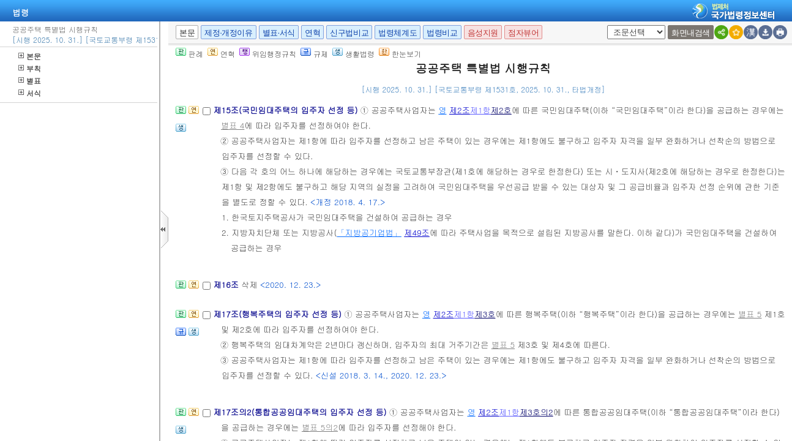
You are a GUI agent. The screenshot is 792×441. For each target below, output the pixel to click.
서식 (29, 93)
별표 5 (749, 314)
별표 (29, 80)
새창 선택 (611, 25)
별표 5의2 (320, 427)
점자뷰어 (523, 32)
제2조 (459, 110)
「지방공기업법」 (369, 232)
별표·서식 (279, 32)
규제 (314, 53)
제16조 (227, 284)
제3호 (484, 314)
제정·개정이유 (228, 32)
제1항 (480, 110)
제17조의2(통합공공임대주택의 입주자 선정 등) (301, 412)
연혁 (312, 32)
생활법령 (353, 53)
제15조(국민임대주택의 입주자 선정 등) (286, 110)
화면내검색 (690, 32)
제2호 (501, 110)
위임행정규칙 (267, 53)
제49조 (417, 232)
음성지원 (483, 32)
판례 (189, 53)
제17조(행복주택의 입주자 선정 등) (278, 314)
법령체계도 (397, 32)
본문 (29, 56)
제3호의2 (536, 412)
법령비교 (442, 32)
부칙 (29, 68)
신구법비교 (349, 32)
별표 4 (232, 125)
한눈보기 (400, 53)
